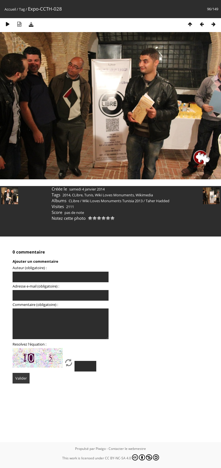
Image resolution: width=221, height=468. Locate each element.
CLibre (77, 194)
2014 (66, 194)
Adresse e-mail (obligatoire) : (36, 286)
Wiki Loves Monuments (114, 194)
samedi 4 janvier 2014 (87, 189)
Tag (22, 9)
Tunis (88, 194)
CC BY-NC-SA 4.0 (132, 457)
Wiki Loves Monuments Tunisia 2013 (112, 200)
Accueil (10, 9)
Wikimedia (144, 194)
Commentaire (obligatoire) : (35, 304)
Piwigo (101, 448)
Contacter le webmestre (127, 448)
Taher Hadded (157, 200)
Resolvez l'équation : (29, 344)
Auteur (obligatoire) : (30, 267)
